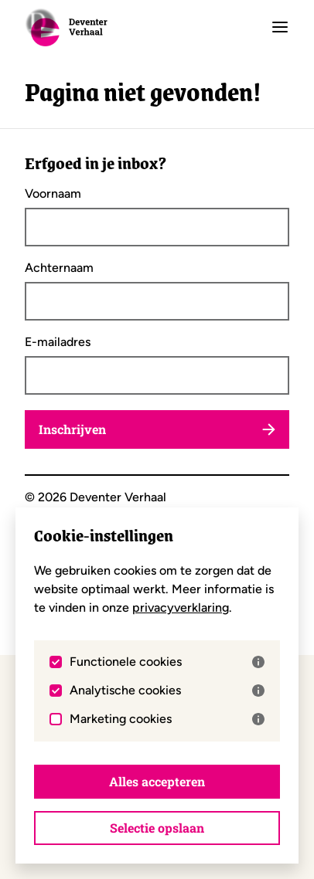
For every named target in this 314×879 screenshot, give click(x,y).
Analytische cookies (167, 690)
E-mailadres (57, 342)
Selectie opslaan (157, 828)
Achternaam (59, 268)
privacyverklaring (180, 607)
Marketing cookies (167, 719)
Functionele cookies (167, 662)
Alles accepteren (157, 781)
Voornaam (53, 194)
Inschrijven (157, 429)
